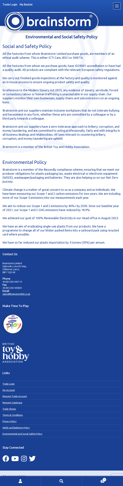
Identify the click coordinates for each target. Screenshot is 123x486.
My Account (8, 390)
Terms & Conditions (12, 415)
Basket (94, 479)
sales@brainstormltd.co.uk (16, 294)
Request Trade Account (14, 396)
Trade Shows (9, 409)
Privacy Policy (9, 421)
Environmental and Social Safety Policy (22, 434)
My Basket (26, 4)
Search (61, 481)
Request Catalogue (12, 402)
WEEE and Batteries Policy (16, 427)
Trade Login (9, 4)
